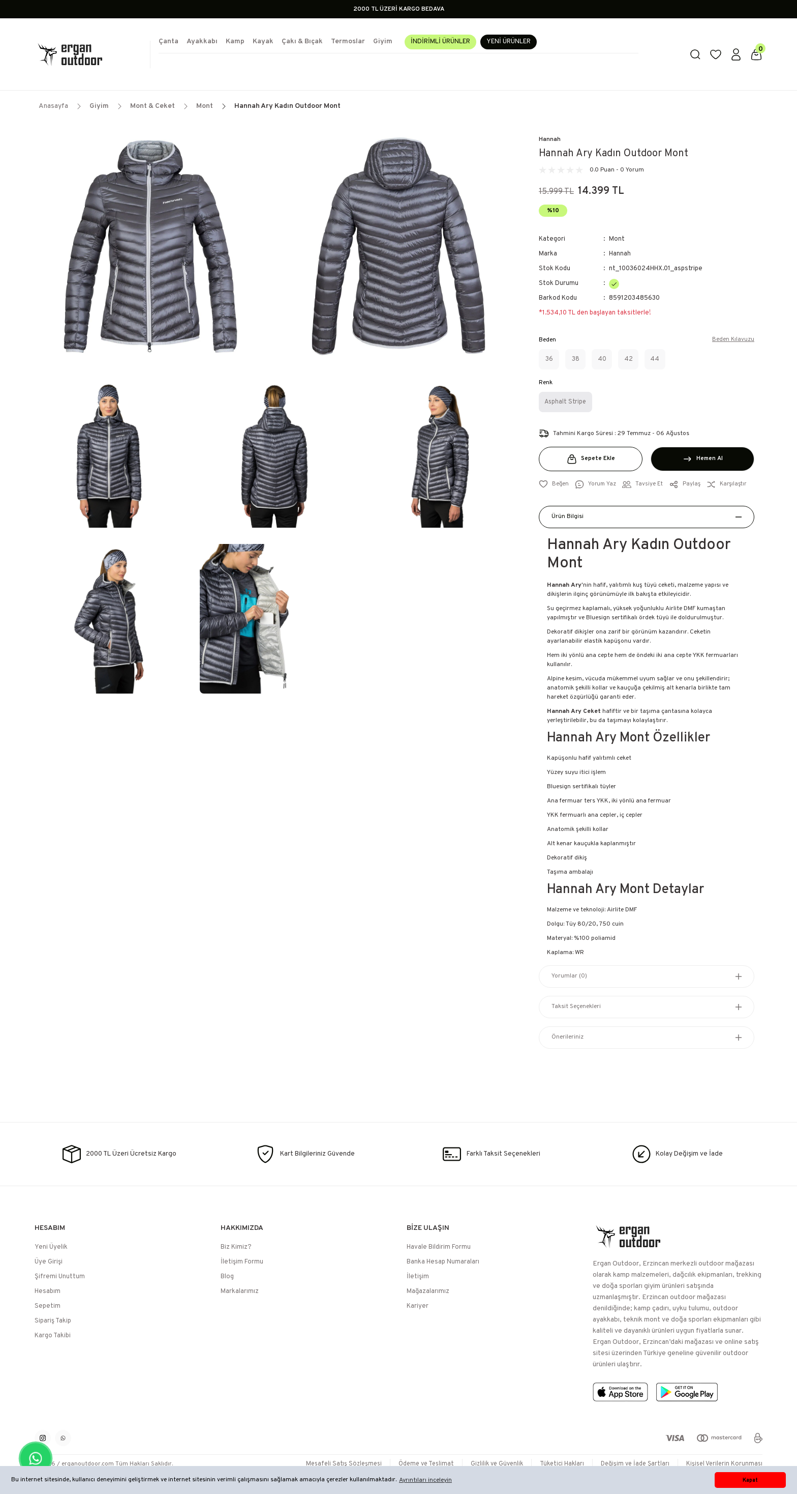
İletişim (418, 1277)
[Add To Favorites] (554, 484)
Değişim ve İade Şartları (631, 1464)
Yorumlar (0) (569, 976)
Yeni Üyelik (51, 1247)
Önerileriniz (567, 1037)
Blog (227, 1277)
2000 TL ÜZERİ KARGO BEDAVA (398, 9)
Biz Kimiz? (236, 1247)
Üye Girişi (49, 1262)
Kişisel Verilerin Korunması (723, 1464)
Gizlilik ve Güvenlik (487, 1464)
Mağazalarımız (428, 1291)
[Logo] (88, 54)
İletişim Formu (242, 1262)
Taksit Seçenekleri (576, 1007)
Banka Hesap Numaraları (443, 1262)
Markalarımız (240, 1291)
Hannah (550, 139)
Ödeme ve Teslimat (413, 1464)
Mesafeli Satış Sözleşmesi (327, 1464)
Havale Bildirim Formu (439, 1247)
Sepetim (47, 1306)
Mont (617, 239)
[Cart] (756, 54)
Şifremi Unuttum (60, 1277)
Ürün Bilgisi (567, 517)
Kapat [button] (750, 1480)
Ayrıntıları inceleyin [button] (425, 1480)
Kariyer (417, 1306)
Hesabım (47, 1291)
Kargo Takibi (53, 1336)
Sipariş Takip (53, 1321)
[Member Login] (736, 54)
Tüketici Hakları (555, 1464)
